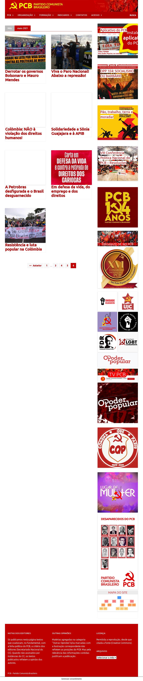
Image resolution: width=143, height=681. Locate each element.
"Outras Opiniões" (61, 643)
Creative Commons (121, 643)
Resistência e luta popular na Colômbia (23, 247)
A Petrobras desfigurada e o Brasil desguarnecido (24, 191)
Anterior (35, 265)
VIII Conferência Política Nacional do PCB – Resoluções (115, 158)
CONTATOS (81, 15)
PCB (9, 15)
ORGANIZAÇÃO (25, 15)
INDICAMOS (63, 15)
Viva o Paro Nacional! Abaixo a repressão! (70, 73)
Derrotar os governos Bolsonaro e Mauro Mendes (24, 75)
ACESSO (95, 15)
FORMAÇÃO (45, 15)
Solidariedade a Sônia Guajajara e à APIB (70, 131)
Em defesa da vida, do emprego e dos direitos (70, 191)
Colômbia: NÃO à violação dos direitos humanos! (23, 133)
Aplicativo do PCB (113, 30)
